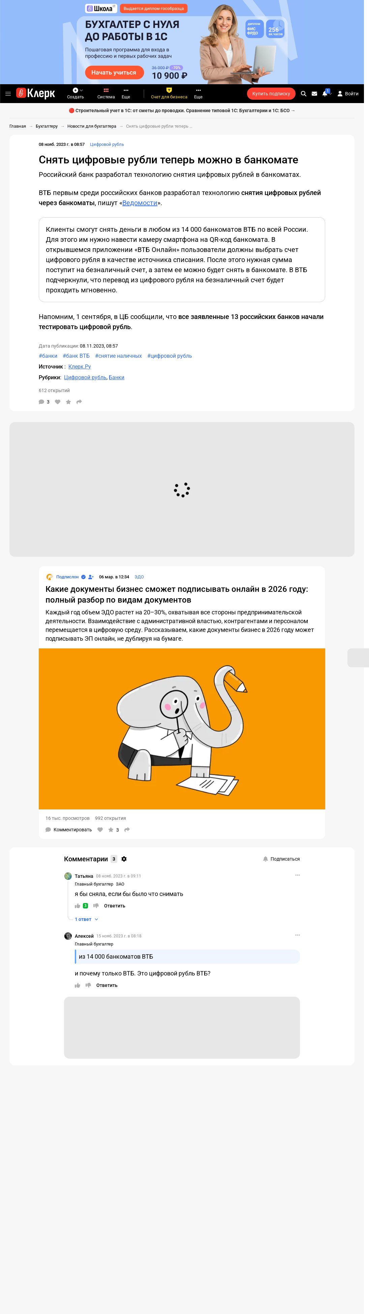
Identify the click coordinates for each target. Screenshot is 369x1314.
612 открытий (54, 390)
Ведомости (139, 203)
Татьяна (84, 876)
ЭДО (139, 576)
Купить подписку (271, 93)
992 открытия (110, 818)
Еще (126, 93)
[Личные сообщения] (314, 93)
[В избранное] (68, 402)
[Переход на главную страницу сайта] (35, 94)
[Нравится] (57, 402)
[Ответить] (114, 905)
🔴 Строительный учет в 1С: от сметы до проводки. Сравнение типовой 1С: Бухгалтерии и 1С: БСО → (182, 110)
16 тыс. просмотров (67, 818)
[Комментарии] (44, 402)
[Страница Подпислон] (62, 577)
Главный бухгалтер (94, 884)
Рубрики (49, 377)
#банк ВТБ (76, 356)
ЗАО (120, 884)
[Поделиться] (79, 402)
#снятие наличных (118, 356)
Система (106, 93)
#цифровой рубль (169, 356)
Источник (51, 366)
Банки (116, 377)
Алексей (84, 936)
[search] (303, 93)
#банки (48, 356)
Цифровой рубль (107, 144)
